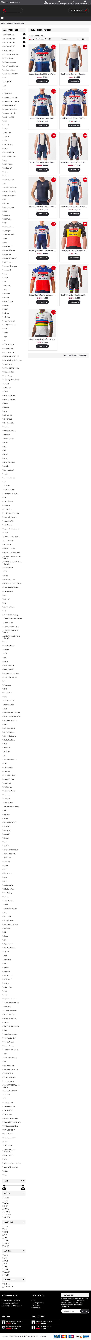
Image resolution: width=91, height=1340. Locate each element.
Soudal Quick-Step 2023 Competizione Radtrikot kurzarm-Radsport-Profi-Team (74, 118)
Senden (84, 1311)
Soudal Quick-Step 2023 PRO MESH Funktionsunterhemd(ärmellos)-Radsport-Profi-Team (42, 207)
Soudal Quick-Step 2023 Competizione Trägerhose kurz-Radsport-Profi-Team (42, 162)
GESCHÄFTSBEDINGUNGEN (12, 1306)
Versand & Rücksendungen (11, 1301)
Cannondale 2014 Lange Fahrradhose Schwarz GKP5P (44, 1326)
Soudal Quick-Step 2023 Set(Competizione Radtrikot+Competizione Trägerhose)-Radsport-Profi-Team (42, 251)
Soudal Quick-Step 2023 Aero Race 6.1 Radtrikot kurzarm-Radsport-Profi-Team (42, 74)
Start (34, 1300)
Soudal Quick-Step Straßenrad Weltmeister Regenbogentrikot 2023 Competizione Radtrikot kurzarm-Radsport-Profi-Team (42, 339)
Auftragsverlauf (37, 1303)
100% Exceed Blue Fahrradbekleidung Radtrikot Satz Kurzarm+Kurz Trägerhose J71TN (14, 1326)
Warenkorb (36, 1307)
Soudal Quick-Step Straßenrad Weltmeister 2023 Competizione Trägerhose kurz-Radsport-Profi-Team (74, 295)
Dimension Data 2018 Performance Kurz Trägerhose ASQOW (44, 1321)
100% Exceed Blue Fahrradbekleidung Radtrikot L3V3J (14, 1321)
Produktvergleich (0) (43, 39)
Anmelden (36, 1305)
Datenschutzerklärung (10, 1303)
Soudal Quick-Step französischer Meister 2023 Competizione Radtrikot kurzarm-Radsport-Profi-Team (42, 295)
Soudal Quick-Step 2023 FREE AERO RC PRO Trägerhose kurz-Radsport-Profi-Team (74, 162)
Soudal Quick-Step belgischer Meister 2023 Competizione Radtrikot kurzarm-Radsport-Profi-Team (74, 251)
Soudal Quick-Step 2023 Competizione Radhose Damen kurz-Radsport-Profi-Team (74, 74)
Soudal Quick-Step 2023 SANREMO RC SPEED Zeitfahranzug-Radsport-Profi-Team (74, 207)
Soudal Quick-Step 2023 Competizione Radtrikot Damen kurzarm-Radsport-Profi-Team (42, 118)
